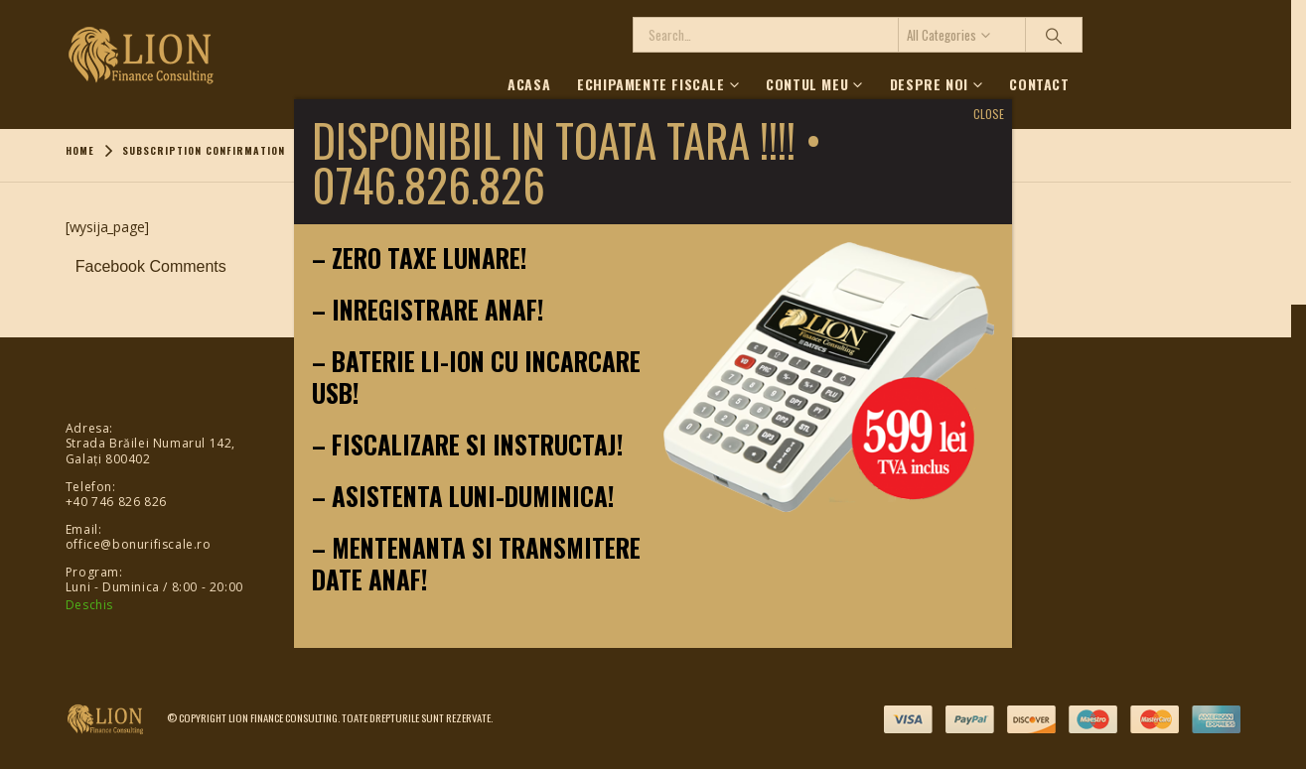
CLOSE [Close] (988, 113)
